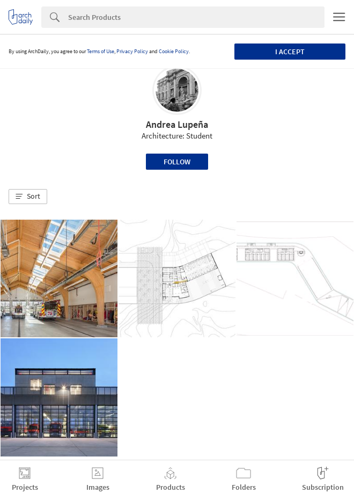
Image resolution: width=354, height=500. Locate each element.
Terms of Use (100, 51)
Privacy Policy (132, 51)
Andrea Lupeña (177, 124)
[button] (28, 196)
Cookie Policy (174, 51)
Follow (177, 161)
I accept (290, 51)
